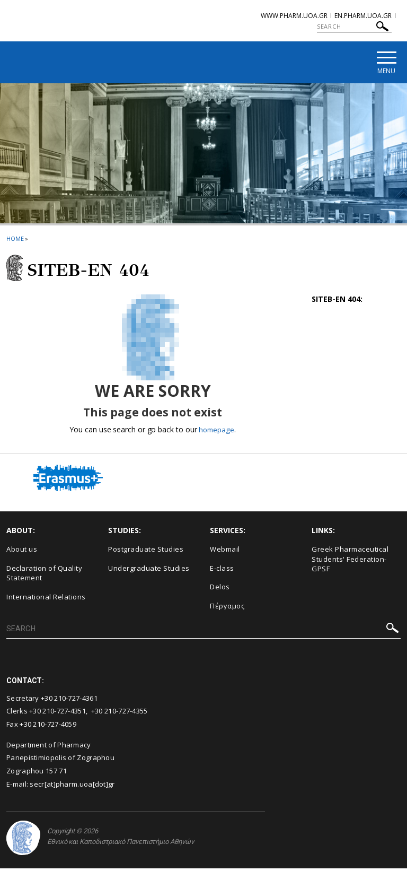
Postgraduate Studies (145, 551)
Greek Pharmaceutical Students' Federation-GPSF (350, 561)
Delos (220, 589)
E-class (222, 570)
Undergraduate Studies (149, 570)
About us (21, 551)
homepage (216, 431)
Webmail (225, 551)
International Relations (46, 599)
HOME (15, 241)
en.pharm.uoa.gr (363, 15)
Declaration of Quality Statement (44, 575)
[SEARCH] (354, 26)
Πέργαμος (227, 608)
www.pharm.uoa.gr (294, 15)
